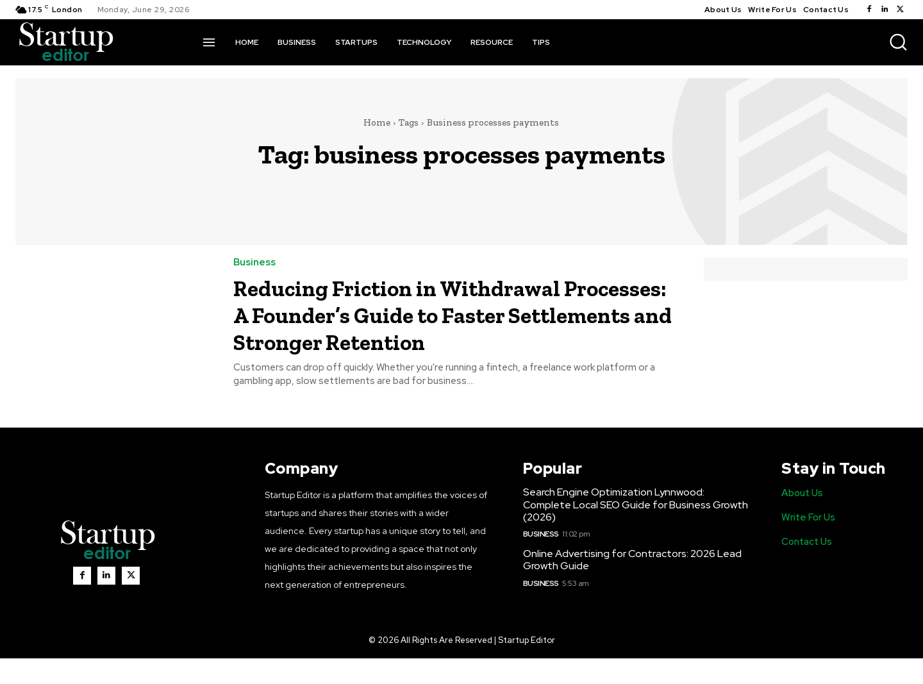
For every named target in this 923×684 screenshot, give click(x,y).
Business (254, 262)
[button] (898, 41)
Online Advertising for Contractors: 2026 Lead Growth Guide (632, 586)
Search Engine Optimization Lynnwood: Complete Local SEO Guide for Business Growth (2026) (635, 530)
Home (376, 122)
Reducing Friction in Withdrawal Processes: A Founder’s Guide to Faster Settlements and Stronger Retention (429, 327)
